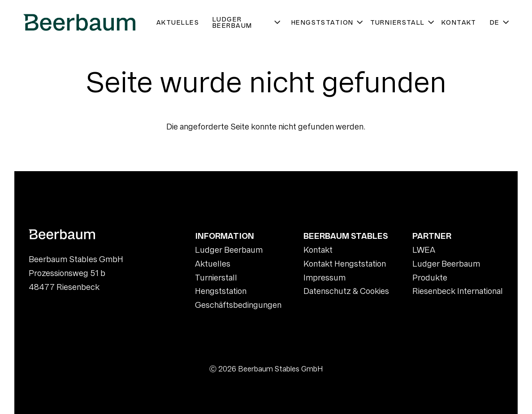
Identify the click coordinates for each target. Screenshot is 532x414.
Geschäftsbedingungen (238, 305)
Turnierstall (402, 22)
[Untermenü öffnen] (278, 22)
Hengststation (327, 22)
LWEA (423, 250)
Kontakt (458, 22)
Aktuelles (177, 22)
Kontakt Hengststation (344, 264)
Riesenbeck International (457, 291)
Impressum (324, 277)
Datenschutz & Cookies (346, 291)
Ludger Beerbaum (248, 22)
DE (500, 22)
